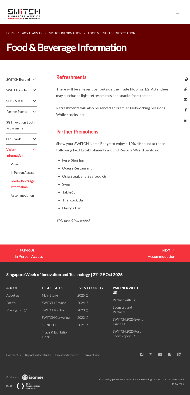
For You (11, 303)
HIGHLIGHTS (52, 288)
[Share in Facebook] (184, 107)
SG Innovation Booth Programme (20, 125)
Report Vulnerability (38, 355)
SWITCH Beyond (21, 80)
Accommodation (22, 195)
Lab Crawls (21, 139)
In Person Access (22, 173)
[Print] (184, 78)
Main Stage (50, 295)
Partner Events (21, 112)
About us (12, 295)
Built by (26, 385)
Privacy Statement (67, 355)
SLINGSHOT (21, 101)
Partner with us (124, 300)
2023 (81, 310)
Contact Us (13, 355)
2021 (81, 325)
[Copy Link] (184, 89)
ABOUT (12, 288)
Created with (27, 377)
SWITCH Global (21, 90)
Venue (15, 164)
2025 (81, 295)
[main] (95, 143)
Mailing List (14, 310)
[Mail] (184, 97)
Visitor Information (21, 153)
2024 (81, 303)
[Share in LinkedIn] (184, 118)
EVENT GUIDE (88, 288)
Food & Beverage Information (23, 184)
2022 (81, 317)
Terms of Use (91, 355)
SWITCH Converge (56, 317)
